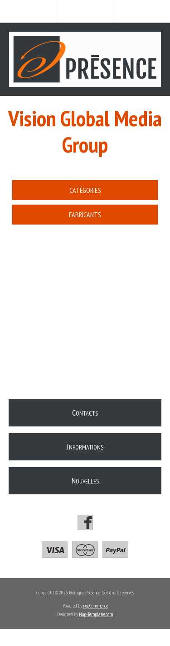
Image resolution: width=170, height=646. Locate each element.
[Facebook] (85, 522)
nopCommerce (95, 606)
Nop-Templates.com (96, 614)
